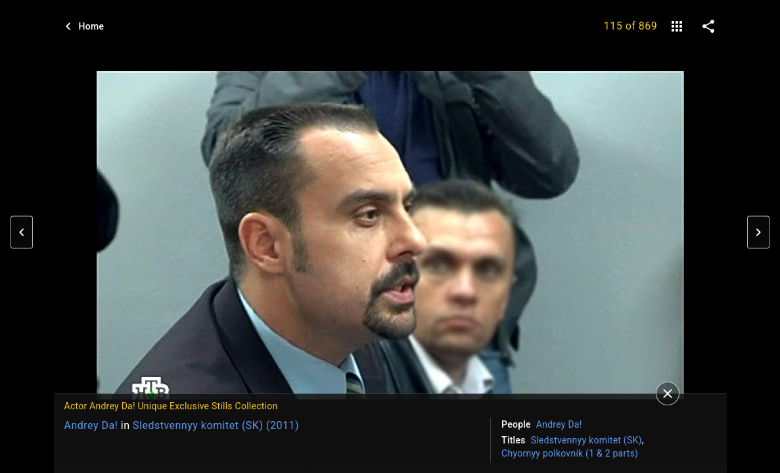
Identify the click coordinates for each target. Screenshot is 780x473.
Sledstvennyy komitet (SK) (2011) (216, 425)
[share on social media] (708, 26)
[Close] (667, 393)
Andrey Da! (91, 425)
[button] (22, 232)
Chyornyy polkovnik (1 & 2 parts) (569, 453)
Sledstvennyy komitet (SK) (586, 440)
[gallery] (677, 26)
